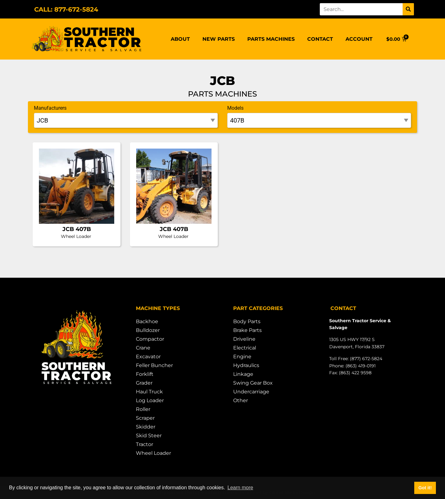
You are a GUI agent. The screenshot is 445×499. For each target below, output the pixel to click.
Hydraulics (246, 365)
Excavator (148, 357)
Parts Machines (271, 39)
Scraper (145, 418)
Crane (143, 348)
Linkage (243, 374)
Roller (143, 409)
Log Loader (150, 400)
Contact (320, 39)
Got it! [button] (425, 487)
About (180, 39)
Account (359, 39)
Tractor (144, 444)
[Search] (408, 9)
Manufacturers (50, 108)
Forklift (144, 374)
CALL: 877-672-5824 (66, 9)
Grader (144, 383)
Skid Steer (149, 436)
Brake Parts (247, 330)
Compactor (150, 339)
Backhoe (147, 321)
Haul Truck (149, 392)
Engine (242, 357)
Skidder (145, 427)
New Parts (218, 39)
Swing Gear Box (253, 383)
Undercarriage (251, 392)
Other (240, 400)
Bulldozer (148, 330)
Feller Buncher (154, 365)
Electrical (244, 348)
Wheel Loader (153, 453)
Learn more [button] (240, 487)
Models (235, 108)
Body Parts (246, 321)
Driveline (244, 339)
